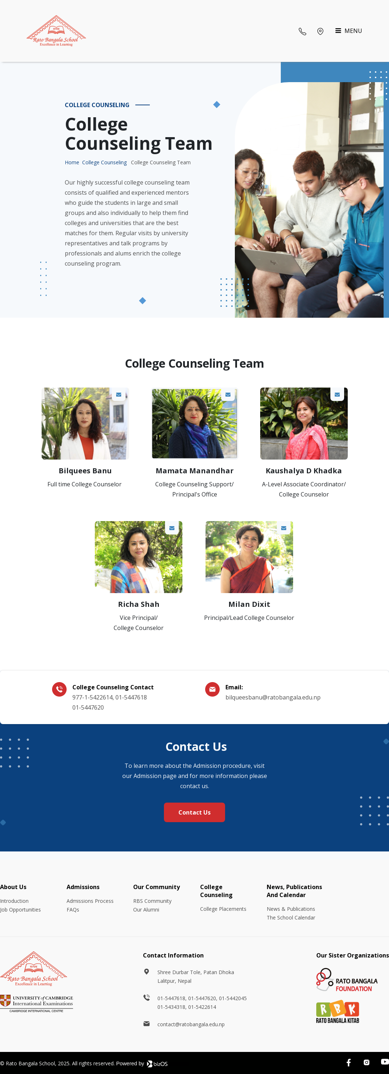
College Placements (223, 908)
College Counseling (104, 162)
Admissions (83, 887)
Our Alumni (146, 909)
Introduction (14, 900)
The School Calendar (291, 917)
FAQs (73, 909)
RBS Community (152, 900)
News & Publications (291, 908)
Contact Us (194, 812)
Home (72, 162)
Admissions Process (90, 900)
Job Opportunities (20, 909)
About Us (13, 887)
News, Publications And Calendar (294, 891)
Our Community (156, 887)
